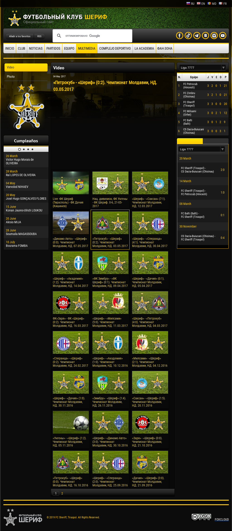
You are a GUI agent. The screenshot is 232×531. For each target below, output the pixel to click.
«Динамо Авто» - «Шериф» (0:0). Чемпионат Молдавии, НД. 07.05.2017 (70, 242)
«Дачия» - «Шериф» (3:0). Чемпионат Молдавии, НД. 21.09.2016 (148, 481)
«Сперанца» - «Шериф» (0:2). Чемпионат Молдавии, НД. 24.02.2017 (70, 361)
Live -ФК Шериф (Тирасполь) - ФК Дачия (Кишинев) (68, 202)
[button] (223, 67)
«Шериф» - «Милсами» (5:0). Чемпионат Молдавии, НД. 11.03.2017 (110, 322)
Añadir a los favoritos (19, 36)
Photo (11, 77)
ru (190, 3)
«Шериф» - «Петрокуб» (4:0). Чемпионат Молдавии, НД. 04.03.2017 (149, 322)
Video (10, 67)
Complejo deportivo (115, 48)
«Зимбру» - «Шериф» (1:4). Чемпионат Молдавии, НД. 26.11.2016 (109, 401)
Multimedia (86, 48)
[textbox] (200, 67)
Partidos (53, 48)
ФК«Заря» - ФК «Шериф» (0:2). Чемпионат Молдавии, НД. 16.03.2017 (70, 322)
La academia (144, 48)
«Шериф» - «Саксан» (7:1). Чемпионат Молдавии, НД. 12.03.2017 (149, 202)
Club (21, 48)
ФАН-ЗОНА (164, 48)
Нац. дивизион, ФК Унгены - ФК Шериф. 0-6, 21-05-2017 (110, 202)
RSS (39, 36)
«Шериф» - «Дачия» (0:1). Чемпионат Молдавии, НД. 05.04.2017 (148, 282)
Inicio (9, 48)
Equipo (69, 48)
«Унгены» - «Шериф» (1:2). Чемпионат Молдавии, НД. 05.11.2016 (70, 441)
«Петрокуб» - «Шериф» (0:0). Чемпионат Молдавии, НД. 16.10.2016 (70, 481)
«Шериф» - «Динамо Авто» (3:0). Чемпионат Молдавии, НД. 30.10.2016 (110, 441)
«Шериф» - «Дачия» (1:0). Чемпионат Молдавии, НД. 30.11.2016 (69, 401)
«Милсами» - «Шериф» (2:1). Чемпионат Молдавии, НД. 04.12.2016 (149, 361)
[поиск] (91, 36)
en (201, 3)
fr (223, 3)
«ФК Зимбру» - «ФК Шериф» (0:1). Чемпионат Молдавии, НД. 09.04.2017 (110, 282)
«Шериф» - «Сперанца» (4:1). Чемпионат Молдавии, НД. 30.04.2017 (149, 242)
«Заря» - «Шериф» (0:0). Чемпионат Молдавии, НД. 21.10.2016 (147, 441)
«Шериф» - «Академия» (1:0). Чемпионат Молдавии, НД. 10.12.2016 (110, 361)
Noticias (36, 48)
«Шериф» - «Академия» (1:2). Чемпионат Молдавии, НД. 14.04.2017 (70, 282)
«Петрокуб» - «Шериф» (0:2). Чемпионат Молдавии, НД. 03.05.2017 (110, 242)
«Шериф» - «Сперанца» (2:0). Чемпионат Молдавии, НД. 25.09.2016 (110, 481)
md (211, 3)
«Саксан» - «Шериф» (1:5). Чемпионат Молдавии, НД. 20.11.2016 (149, 401)
